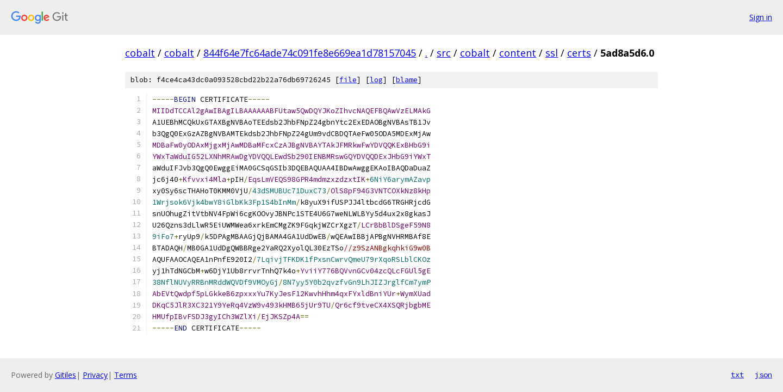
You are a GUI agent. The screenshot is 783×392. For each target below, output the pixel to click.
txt (737, 374)
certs (579, 52)
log (376, 79)
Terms (125, 375)
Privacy (95, 375)
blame (407, 79)
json (763, 374)
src (444, 52)
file (348, 79)
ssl (551, 52)
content (517, 52)
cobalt (140, 52)
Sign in (760, 17)
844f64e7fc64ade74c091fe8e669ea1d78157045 (309, 52)
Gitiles (65, 375)
